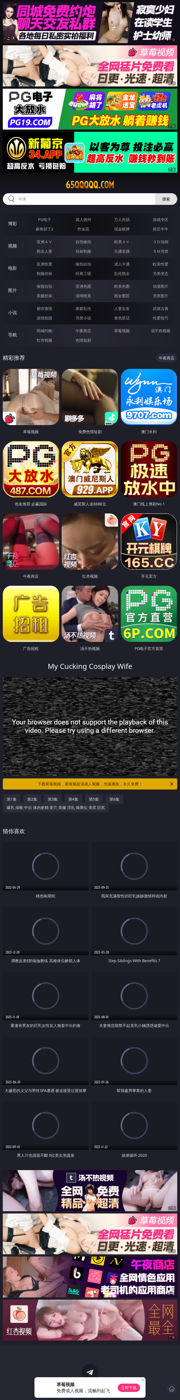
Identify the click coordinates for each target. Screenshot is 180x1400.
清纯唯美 (83, 295)
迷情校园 (44, 318)
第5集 (94, 799)
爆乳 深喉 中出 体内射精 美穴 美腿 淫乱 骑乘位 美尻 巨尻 (56, 807)
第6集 (114, 799)
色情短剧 (83, 340)
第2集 (32, 799)
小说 (12, 312)
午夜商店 (83, 330)
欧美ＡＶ (122, 241)
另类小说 (83, 318)
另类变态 (160, 273)
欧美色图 (122, 286)
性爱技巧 (160, 318)
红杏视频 (44, 340)
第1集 (12, 799)
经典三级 (83, 273)
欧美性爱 (160, 264)
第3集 (53, 799)
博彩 (12, 223)
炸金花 (83, 229)
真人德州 (83, 219)
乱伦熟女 (122, 273)
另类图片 (160, 295)
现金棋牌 (122, 229)
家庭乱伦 (83, 308)
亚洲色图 (83, 286)
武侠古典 (160, 308)
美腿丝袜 (44, 295)
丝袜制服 (83, 251)
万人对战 (122, 219)
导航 (12, 335)
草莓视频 (122, 330)
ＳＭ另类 (160, 251)
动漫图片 (160, 286)
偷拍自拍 (83, 264)
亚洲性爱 (44, 264)
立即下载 (129, 1387)
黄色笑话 (122, 318)
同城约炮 (44, 330)
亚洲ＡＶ (44, 241)
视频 (12, 246)
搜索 (166, 199)
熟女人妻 (44, 251)
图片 (12, 290)
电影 (12, 268)
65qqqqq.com (90, 184)
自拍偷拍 (83, 241)
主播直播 (122, 251)
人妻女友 (122, 308)
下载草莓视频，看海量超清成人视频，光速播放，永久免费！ (106, 784)
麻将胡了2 (44, 229)
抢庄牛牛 (160, 229)
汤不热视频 (160, 330)
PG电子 (44, 219)
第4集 (73, 799)
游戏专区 (160, 219)
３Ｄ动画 (160, 241)
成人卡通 (122, 264)
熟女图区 (122, 295)
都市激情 (44, 308)
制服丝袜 (44, 273)
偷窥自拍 (44, 286)
